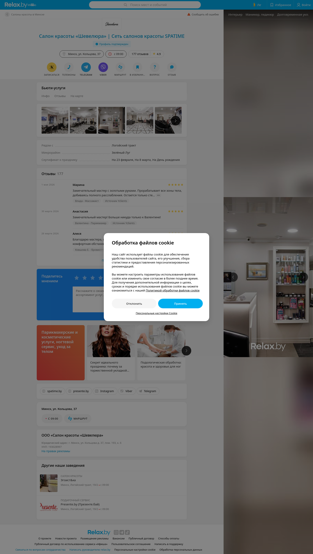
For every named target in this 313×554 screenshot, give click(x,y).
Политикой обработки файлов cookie (173, 290)
